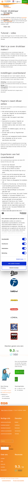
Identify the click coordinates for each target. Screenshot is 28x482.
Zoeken (11, 449)
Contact (25, 1)
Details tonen (19, 259)
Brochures (17, 427)
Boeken (14, 6)
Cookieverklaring (6, 480)
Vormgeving (14, 13)
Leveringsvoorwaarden (6, 433)
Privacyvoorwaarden (18, 480)
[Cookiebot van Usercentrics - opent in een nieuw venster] (20, 213)
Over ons (7, 27)
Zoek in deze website (6, 446)
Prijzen (14, 20)
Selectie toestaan (14, 267)
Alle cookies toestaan (14, 263)
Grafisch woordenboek (6, 430)
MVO (2, 461)
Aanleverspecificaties (6, 422)
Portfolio (3, 467)
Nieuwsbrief (3, 469)
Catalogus (17, 425)
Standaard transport (5, 427)
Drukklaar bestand (5, 425)
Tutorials (17, 433)
